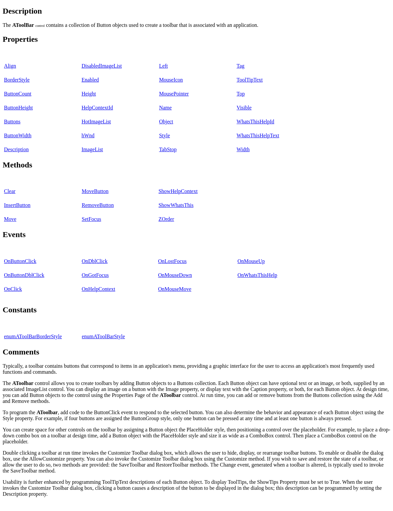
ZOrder (166, 219)
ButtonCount (17, 93)
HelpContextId (97, 107)
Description (16, 149)
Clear (10, 191)
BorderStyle (16, 80)
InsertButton (17, 205)
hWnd (87, 135)
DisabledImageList (101, 66)
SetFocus (91, 219)
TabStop (167, 149)
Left (163, 66)
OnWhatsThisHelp (257, 275)
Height (88, 93)
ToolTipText (250, 80)
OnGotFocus (95, 275)
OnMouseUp (251, 261)
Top (241, 93)
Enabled (90, 80)
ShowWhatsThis (176, 205)
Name (165, 107)
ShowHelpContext (178, 191)
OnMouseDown (175, 275)
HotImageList (96, 121)
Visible (244, 107)
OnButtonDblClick (24, 275)
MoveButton (95, 191)
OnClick (13, 289)
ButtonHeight (18, 107)
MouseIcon (171, 80)
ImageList (92, 149)
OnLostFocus (172, 261)
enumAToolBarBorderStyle (33, 336)
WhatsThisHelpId (255, 121)
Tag (241, 66)
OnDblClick (95, 261)
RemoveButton (98, 205)
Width (243, 149)
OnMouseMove (174, 289)
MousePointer (174, 93)
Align (10, 66)
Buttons (12, 121)
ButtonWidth (17, 135)
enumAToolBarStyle (103, 336)
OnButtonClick (20, 261)
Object (166, 121)
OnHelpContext (98, 289)
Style (164, 135)
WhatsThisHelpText (258, 135)
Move (10, 219)
